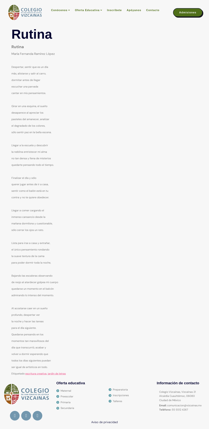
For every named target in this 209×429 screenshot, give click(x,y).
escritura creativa (36, 373)
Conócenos (60, 10)
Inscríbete (114, 10)
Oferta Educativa (88, 10)
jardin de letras (57, 373)
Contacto (152, 10)
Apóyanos (134, 10)
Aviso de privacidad (104, 422)
